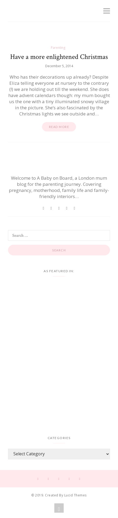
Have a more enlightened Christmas (59, 56)
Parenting (58, 47)
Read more (59, 127)
